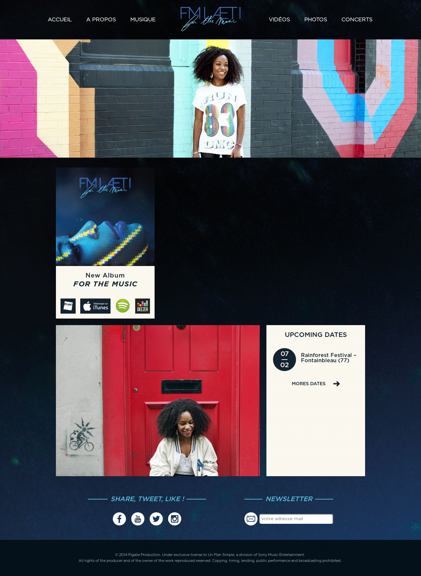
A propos (101, 19)
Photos (315, 19)
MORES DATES (309, 384)
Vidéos (279, 19)
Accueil (60, 19)
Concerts (356, 19)
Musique (143, 19)
